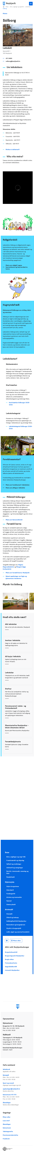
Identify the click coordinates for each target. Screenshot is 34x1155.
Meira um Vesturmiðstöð (14, 520)
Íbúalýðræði (10, 877)
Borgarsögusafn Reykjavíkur (14, 956)
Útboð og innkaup (12, 917)
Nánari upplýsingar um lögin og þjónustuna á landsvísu (16, 577)
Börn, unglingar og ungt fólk (17, 6)
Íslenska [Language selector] (7, 940)
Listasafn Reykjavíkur (12, 970)
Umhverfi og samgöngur (14, 868)
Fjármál (8, 901)
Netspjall (18, 1077)
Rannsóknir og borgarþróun (15, 925)
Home (3, 7)
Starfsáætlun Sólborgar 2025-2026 (19, 404)
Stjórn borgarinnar (12, 886)
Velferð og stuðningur (13, 864)
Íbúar (7, 6)
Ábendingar (18, 1104)
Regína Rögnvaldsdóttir (13, 566)
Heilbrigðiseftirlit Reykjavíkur (16, 921)
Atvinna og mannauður (14, 897)
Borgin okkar (9, 959)
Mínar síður (17, 940)
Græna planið (11, 904)
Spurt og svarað (18, 1084)
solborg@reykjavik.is (13, 61)
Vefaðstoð (18, 1070)
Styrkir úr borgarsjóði (13, 928)
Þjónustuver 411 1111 (18, 1097)
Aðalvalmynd (31, 3)
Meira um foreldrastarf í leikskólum (17, 485)
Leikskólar (27, 6)
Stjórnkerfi (10, 890)
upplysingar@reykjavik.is (18, 1090)
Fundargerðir (10, 894)
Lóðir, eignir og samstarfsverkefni (17, 932)
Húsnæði (9, 914)
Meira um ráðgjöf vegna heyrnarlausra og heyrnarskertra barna (16, 267)
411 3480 (9, 58)
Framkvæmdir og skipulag (15, 860)
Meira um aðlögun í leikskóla (15, 488)
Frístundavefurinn (11, 963)
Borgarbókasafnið (11, 952)
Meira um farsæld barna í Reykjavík (17, 573)
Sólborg (5, 8)
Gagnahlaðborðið (11, 966)
